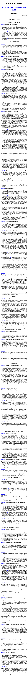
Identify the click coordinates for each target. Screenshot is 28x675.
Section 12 (3, 298)
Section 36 (3, 638)
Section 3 (3, 56)
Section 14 (3, 331)
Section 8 (3, 188)
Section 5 (3, 93)
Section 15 (3, 339)
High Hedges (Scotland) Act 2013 (14, 8)
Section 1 (3, 24)
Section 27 (3, 502)
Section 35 (3, 624)
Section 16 (3, 351)
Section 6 (3, 111)
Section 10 (3, 230)
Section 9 (3, 221)
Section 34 (3, 597)
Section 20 (3, 400)
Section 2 (3, 44)
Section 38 (3, 666)
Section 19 (3, 388)
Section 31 (3, 552)
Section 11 (3, 273)
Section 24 (3, 469)
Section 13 (3, 320)
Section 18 (3, 365)
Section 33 (3, 582)
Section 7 (3, 170)
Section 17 (3, 355)
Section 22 (3, 433)
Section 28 (3, 518)
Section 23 (3, 459)
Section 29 (3, 529)
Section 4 (3, 69)
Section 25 (3, 479)
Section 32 (3, 563)
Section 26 (3, 494)
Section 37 (3, 652)
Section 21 (3, 421)
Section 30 (3, 542)
